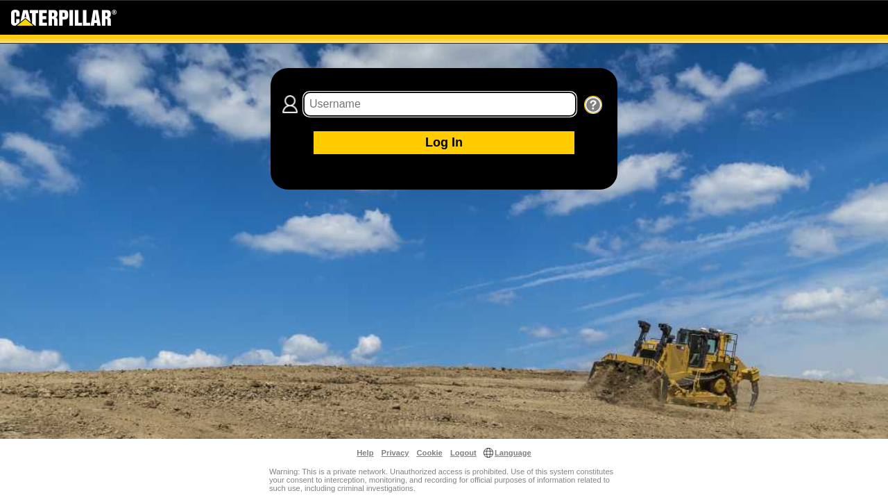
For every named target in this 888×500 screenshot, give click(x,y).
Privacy (395, 453)
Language (513, 453)
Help (365, 453)
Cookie (430, 453)
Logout (463, 453)
